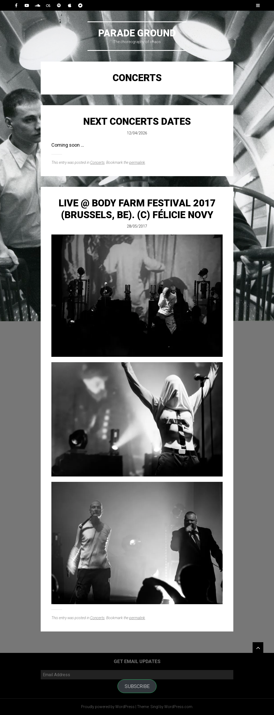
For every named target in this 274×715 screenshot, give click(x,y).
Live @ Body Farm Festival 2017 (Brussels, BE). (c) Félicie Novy (137, 209)
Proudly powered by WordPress (108, 707)
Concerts (97, 162)
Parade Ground (137, 33)
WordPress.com (178, 707)
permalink (137, 162)
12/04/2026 (137, 133)
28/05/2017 (137, 226)
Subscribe (137, 686)
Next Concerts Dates (137, 121)
